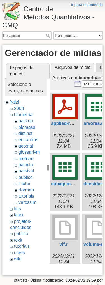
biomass (26, 127)
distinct (25, 133)
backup (25, 120)
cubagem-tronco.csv (73, 183)
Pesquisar (48, 36)
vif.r (63, 244)
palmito (25, 164)
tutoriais (26, 196)
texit (18, 240)
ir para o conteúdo (87, 5)
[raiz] (14, 102)
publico (25, 177)
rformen (26, 190)
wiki (18, 258)
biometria (23, 114)
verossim (27, 202)
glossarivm (29, 152)
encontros (28, 139)
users (19, 252)
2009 (19, 108)
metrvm (25, 158)
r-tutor (24, 183)
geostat (25, 146)
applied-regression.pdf (75, 123)
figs (17, 208)
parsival (26, 171)
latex (19, 214)
